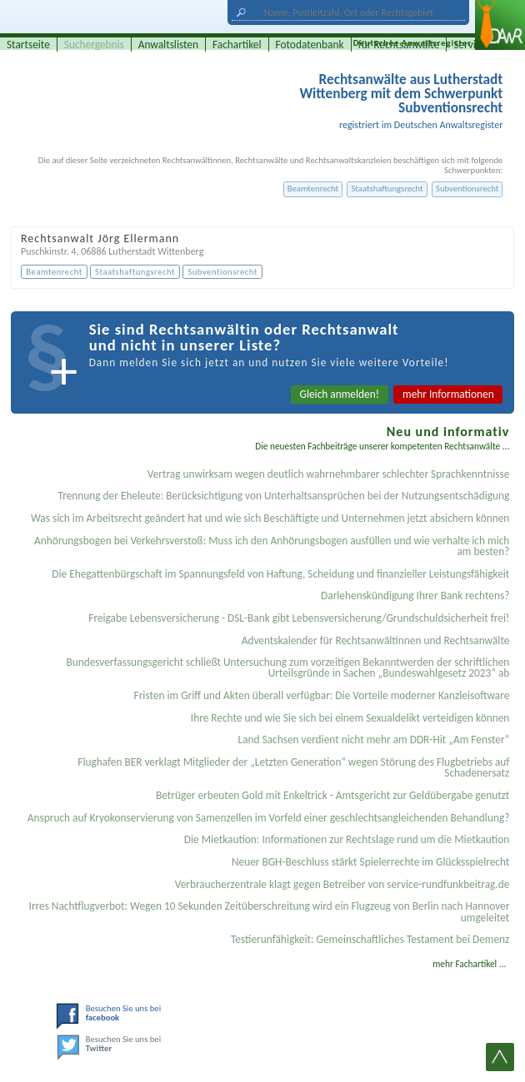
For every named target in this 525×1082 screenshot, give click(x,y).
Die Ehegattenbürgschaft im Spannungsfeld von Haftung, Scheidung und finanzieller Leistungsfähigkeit (280, 574)
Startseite (28, 44)
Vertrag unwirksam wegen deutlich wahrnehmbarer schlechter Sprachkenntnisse (329, 474)
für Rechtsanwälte (399, 44)
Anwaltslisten (168, 44)
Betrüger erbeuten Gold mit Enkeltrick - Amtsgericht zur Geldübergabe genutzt (332, 795)
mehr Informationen (448, 394)
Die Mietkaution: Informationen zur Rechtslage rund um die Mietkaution (347, 839)
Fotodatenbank (310, 44)
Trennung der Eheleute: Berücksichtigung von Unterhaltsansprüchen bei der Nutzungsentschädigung (284, 496)
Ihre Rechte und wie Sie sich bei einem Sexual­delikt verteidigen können (350, 718)
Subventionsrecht (467, 188)
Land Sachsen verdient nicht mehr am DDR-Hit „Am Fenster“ (374, 739)
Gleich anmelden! (340, 394)
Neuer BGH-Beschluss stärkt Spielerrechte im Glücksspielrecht (370, 862)
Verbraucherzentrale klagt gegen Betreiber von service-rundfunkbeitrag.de (342, 884)
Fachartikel (237, 44)
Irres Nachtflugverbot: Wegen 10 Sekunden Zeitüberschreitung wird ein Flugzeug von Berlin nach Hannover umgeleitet (269, 911)
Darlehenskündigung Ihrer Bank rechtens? (415, 595)
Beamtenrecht (313, 188)
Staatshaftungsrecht (386, 188)
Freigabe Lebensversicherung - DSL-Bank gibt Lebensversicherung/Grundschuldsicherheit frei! (298, 618)
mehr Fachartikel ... (469, 964)
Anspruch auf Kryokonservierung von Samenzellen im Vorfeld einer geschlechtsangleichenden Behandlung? (269, 818)
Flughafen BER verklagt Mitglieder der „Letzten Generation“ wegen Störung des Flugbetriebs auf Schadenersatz (293, 767)
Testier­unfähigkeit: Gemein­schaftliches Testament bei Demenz (370, 939)
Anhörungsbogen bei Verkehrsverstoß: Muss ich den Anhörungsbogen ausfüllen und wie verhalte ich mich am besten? (271, 546)
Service (469, 44)
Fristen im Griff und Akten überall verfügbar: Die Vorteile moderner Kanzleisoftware (322, 695)
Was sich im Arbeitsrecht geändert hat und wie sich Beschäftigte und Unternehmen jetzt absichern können (270, 518)
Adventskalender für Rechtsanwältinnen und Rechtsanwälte (376, 640)
